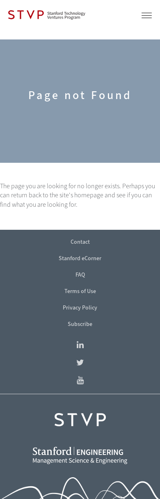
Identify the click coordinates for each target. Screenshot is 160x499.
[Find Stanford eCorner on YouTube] (80, 381)
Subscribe (80, 324)
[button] (147, 17)
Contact (80, 242)
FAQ (80, 275)
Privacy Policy (80, 308)
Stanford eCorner (80, 258)
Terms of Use (80, 291)
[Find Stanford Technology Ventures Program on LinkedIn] (80, 345)
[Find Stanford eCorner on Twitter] (80, 363)
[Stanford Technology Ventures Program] (46, 15)
